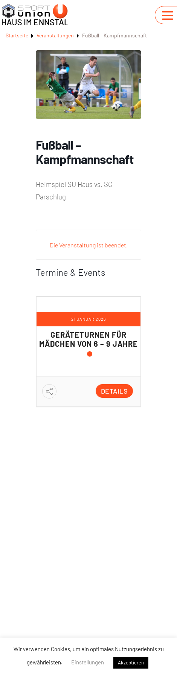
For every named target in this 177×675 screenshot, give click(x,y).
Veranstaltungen (55, 35)
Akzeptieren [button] (131, 663)
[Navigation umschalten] (167, 15)
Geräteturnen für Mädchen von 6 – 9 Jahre (88, 339)
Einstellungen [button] (87, 662)
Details (114, 391)
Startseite (17, 35)
